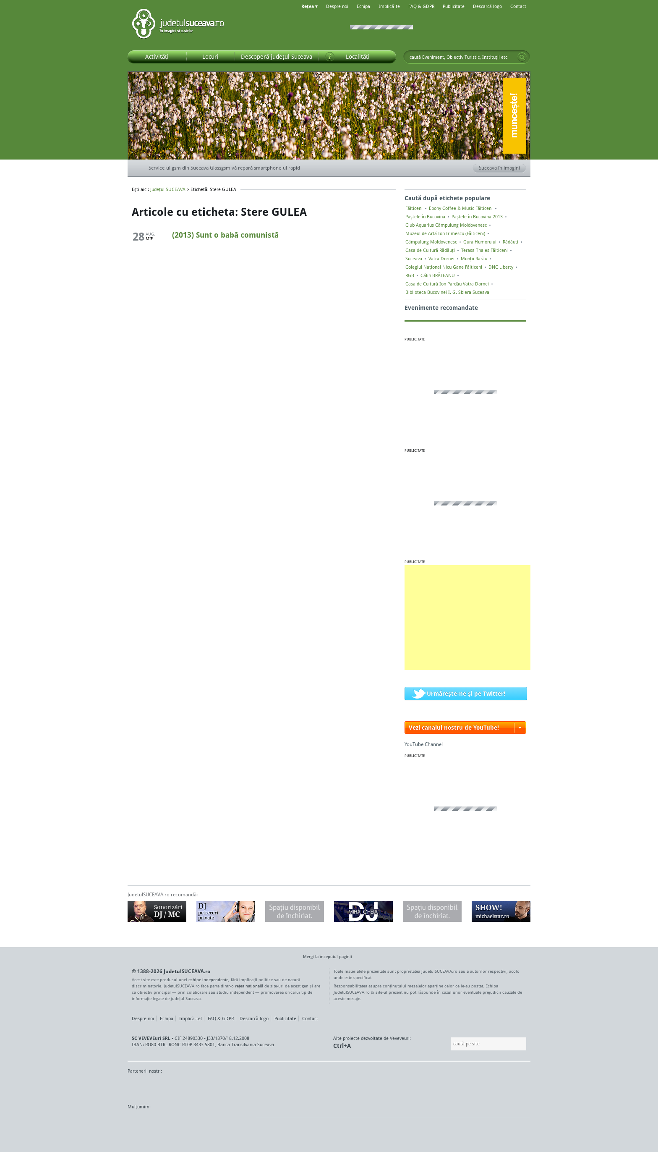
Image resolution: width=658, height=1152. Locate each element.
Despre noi (337, 6)
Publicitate (454, 6)
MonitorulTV (189, 1086)
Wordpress (149, 1122)
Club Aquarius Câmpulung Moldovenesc (446, 225)
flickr (241, 1122)
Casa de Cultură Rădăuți (430, 250)
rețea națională (249, 985)
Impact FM (311, 1086)
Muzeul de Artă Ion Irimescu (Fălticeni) (445, 233)
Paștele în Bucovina (425, 217)
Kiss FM (374, 1086)
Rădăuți (510, 242)
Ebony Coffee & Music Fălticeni (461, 208)
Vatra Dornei (441, 259)
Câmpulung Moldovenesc (431, 242)
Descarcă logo (487, 6)
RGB (409, 275)
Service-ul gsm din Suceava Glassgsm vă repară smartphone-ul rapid (224, 168)
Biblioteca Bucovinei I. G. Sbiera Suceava (447, 292)
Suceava (413, 259)
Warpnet (443, 1086)
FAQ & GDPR (421, 6)
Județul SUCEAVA (178, 25)
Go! (522, 57)
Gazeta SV (267, 1086)
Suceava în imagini (502, 168)
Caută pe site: (449, 1043)
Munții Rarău (474, 259)
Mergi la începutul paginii (324, 957)
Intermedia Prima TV (347, 1086)
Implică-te (389, 6)
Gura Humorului (479, 242)
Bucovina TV (229, 1086)
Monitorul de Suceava (145, 1086)
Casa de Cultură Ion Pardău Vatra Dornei (447, 284)
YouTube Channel (424, 744)
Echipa (363, 6)
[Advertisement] (467, 617)
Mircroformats (197, 1122)
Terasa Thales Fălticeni (484, 250)
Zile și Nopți (483, 1086)
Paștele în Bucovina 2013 (477, 217)
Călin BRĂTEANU (437, 275)
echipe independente (208, 979)
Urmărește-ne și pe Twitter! (466, 693)
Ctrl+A (342, 1045)
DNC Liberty (500, 267)
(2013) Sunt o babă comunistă (225, 234)
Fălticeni (414, 208)
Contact (518, 6)
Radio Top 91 (404, 1086)
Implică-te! (190, 1018)
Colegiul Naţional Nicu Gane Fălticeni (443, 267)
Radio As (514, 1086)
